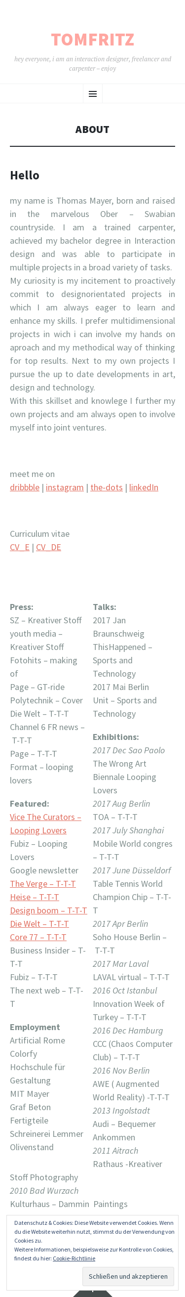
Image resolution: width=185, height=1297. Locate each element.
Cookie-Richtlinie (74, 1258)
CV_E (20, 547)
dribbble (24, 487)
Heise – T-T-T (34, 897)
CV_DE (48, 547)
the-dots (106, 487)
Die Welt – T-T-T (39, 923)
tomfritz (92, 39)
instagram (65, 487)
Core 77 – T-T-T (38, 937)
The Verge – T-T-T (43, 883)
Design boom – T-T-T (48, 910)
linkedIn (143, 487)
